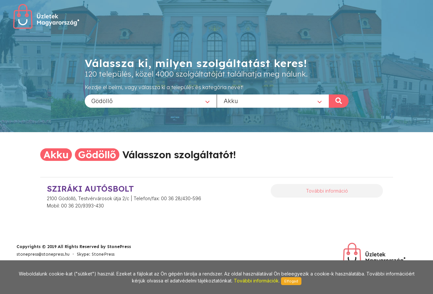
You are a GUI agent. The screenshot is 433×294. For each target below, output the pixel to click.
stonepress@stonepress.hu (43, 254)
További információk (256, 280)
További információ (327, 191)
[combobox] (151, 100)
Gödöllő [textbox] (102, 100)
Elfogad (291, 281)
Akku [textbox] (231, 100)
